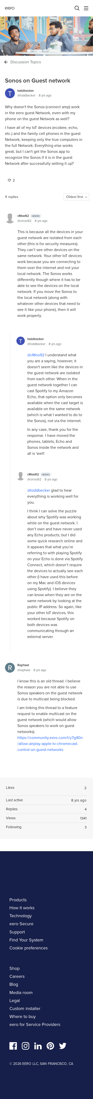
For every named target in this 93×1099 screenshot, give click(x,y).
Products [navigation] (18, 900)
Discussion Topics (25, 62)
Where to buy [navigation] (22, 1016)
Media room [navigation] (21, 992)
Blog (13, 984)
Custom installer (24, 1008)
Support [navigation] (17, 932)
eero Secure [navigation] (21, 923)
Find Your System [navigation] (26, 940)
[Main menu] (86, 8)
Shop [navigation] (14, 968)
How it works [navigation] (21, 908)
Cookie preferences (28, 948)
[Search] (77, 8)
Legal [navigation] (14, 1000)
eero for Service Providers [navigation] (34, 1024)
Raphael (23, 665)
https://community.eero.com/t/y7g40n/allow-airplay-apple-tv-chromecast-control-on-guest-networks (50, 743)
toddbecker (25, 90)
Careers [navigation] (17, 976)
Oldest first (74, 196)
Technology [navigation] (20, 916)
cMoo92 (29, 215)
